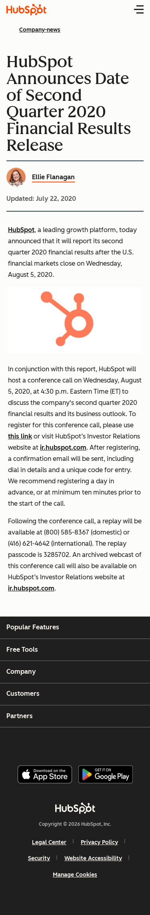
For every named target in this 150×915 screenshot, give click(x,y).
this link (20, 436)
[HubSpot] (75, 808)
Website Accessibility (93, 858)
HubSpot (21, 230)
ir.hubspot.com (63, 447)
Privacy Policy (99, 842)
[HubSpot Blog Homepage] (26, 9)
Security (39, 858)
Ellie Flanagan (53, 177)
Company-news (39, 29)
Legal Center (49, 842)
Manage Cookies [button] (75, 874)
